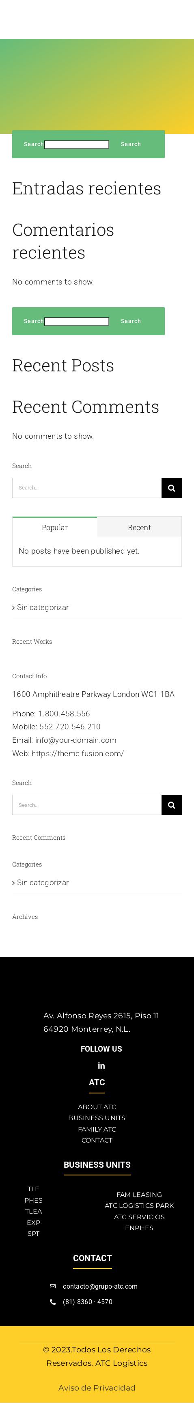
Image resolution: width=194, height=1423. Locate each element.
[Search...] (87, 488)
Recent (139, 527)
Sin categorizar (43, 607)
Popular (55, 527)
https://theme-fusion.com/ (78, 753)
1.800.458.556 (64, 713)
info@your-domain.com (76, 740)
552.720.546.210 (70, 726)
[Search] (172, 488)
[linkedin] (101, 1065)
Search (34, 144)
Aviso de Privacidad (97, 1388)
